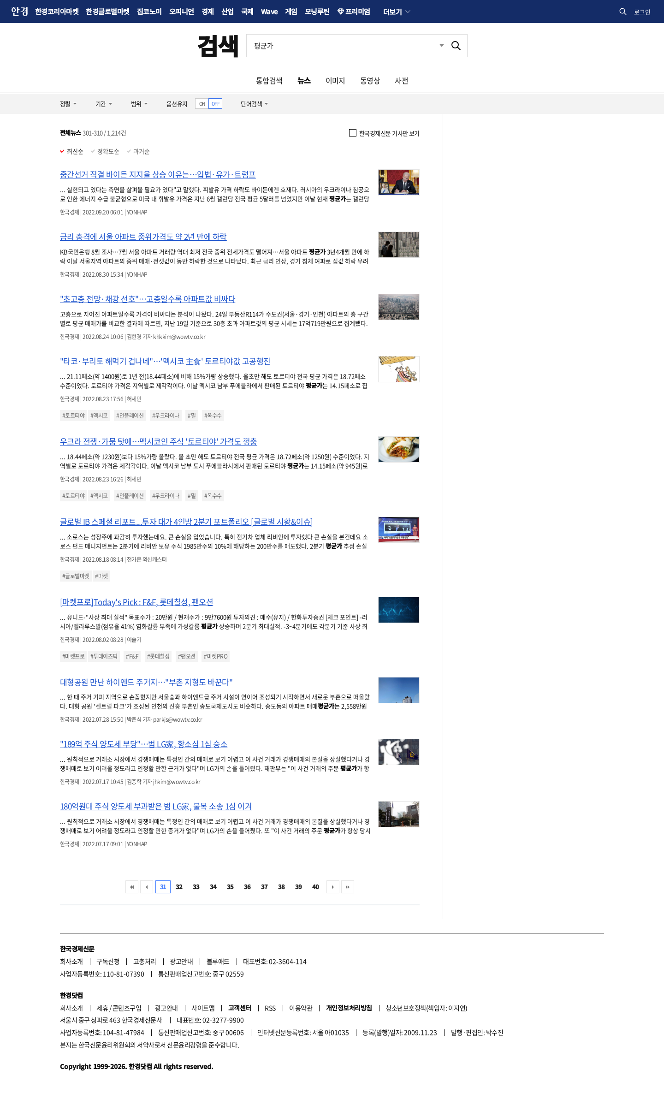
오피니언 (181, 11)
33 (196, 886)
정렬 (65, 103)
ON (202, 103)
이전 (146, 886)
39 (298, 886)
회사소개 (71, 961)
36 (247, 886)
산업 (227, 11)
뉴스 (304, 80)
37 (264, 886)
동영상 (370, 80)
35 (230, 886)
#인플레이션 (129, 415)
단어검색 (251, 103)
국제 (247, 11)
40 (315, 886)
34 (213, 886)
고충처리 (144, 961)
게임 (291, 11)
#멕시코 (99, 415)
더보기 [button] (392, 11)
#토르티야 (73, 415)
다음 (332, 886)
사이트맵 (202, 1007)
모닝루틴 (317, 11)
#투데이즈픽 (104, 656)
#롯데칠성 (158, 656)
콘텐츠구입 (127, 1007)
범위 (136, 103)
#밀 (192, 415)
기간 (100, 103)
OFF (215, 103)
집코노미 (149, 11)
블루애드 (218, 961)
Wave (269, 11)
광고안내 (181, 961)
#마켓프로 (73, 656)
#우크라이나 (165, 415)
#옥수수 (213, 415)
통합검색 (269, 80)
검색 (218, 45)
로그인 (642, 11)
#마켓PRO (215, 656)
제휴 (102, 1007)
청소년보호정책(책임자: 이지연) (426, 1007)
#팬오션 (187, 656)
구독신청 (107, 961)
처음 (131, 886)
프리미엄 (357, 11)
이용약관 (300, 1007)
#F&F (132, 656)
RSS (270, 1007)
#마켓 (101, 576)
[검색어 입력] (346, 46)
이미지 (335, 80)
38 (281, 886)
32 (179, 886)
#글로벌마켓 (75, 576)
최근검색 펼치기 (435, 45)
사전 (401, 80)
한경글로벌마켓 (107, 11)
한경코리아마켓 (56, 11)
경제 (208, 11)
